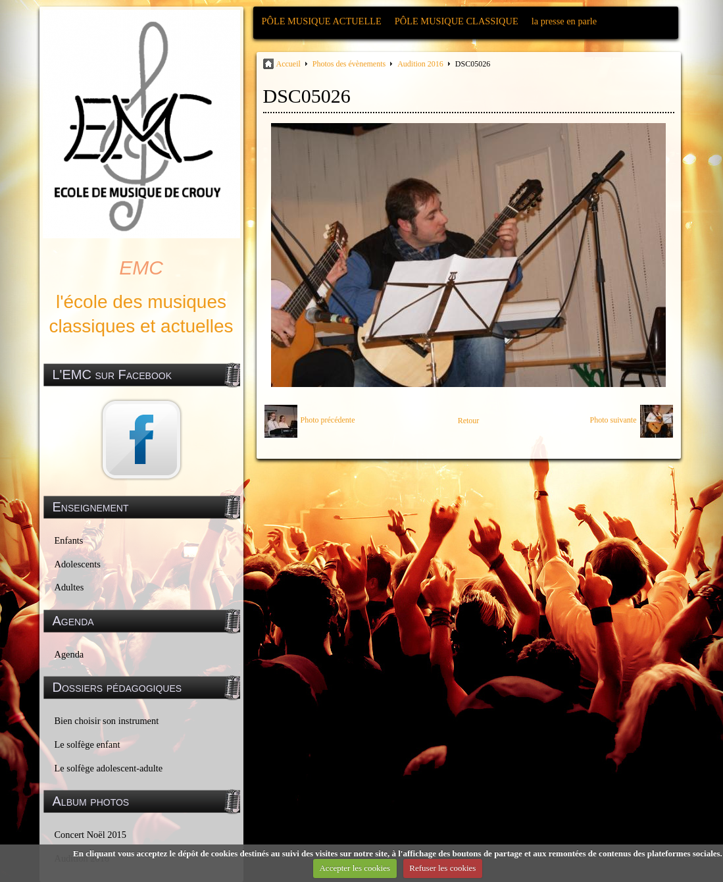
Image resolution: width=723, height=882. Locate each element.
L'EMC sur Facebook (112, 374)
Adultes (69, 587)
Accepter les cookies (354, 868)
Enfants (69, 540)
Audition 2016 (420, 63)
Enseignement (91, 507)
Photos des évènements (349, 63)
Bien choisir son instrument (107, 720)
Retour (469, 420)
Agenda (69, 654)
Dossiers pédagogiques (117, 687)
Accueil (288, 63)
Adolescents (78, 564)
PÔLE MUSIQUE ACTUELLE (322, 21)
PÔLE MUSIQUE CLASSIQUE (456, 21)
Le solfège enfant (87, 744)
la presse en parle (564, 21)
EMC (141, 267)
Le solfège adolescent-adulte (109, 768)
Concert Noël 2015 (91, 834)
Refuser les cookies (442, 868)
